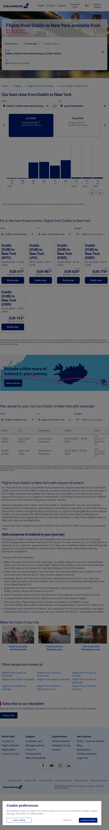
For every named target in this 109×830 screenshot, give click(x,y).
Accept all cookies (88, 820)
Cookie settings (18, 820)
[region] (52, 813)
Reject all (67, 820)
